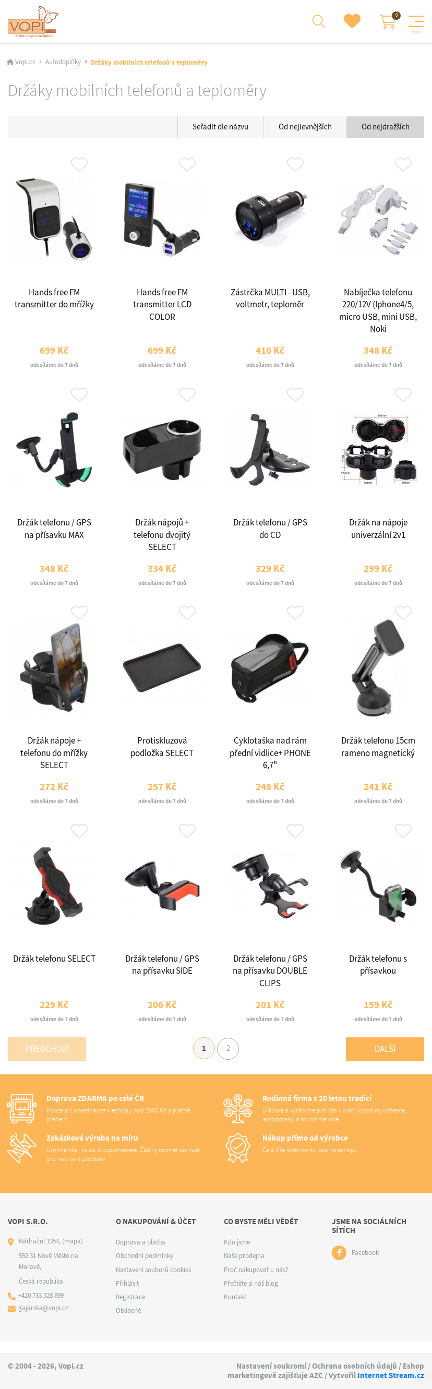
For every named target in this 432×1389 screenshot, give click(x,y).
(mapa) (72, 1253)
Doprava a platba (140, 1254)
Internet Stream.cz (390, 1375)
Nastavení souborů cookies (153, 1281)
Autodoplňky (63, 63)
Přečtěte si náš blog (251, 1295)
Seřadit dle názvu (220, 127)
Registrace (130, 1309)
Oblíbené (128, 1323)
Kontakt (235, 1309)
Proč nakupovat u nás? (256, 1281)
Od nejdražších (386, 127)
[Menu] (416, 21)
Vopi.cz (25, 63)
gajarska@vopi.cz (44, 1321)
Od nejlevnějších (305, 127)
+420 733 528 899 (41, 1308)
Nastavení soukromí (271, 1366)
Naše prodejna (244, 1268)
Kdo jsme (237, 1254)
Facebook (365, 1265)
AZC (316, 1375)
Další (385, 1060)
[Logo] (35, 22)
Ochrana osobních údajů (354, 1366)
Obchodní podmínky (144, 1268)
